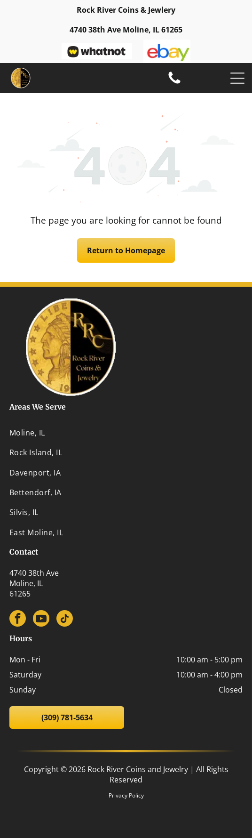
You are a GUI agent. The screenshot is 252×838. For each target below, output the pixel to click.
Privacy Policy (126, 795)
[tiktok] (64, 619)
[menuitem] (126, 433)
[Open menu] (237, 78)
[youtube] (41, 619)
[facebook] (17, 619)
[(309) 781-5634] (174, 83)
